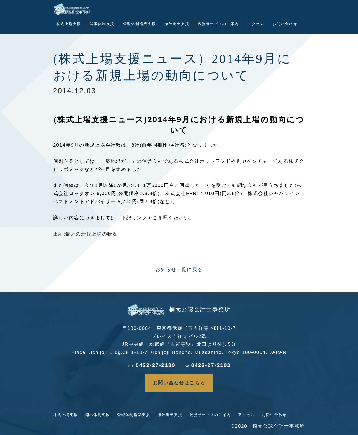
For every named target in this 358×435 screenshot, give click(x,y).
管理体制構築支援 (139, 24)
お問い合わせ (285, 24)
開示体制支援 (102, 24)
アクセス (256, 24)
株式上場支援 (68, 24)
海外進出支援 (176, 24)
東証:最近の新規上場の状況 (85, 234)
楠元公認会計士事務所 (179, 309)
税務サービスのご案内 (218, 24)
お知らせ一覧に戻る (179, 269)
